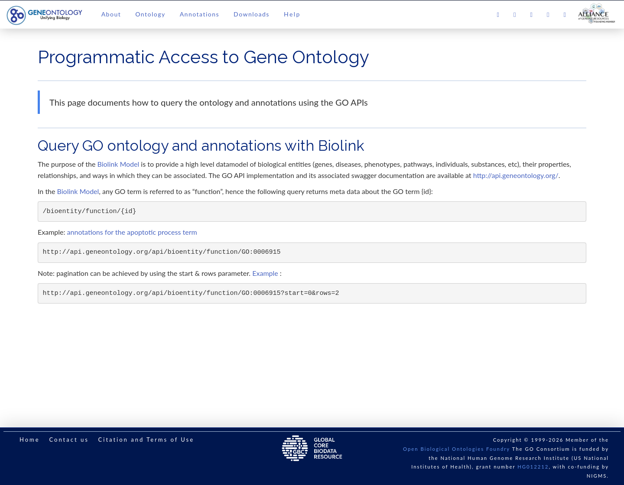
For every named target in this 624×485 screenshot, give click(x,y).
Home (30, 439)
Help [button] (292, 14)
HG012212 (533, 466)
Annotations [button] (199, 14)
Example (265, 273)
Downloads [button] (252, 14)
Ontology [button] (150, 14)
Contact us (68, 439)
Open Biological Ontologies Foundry (456, 449)
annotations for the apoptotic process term (132, 232)
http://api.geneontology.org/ (516, 175)
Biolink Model (119, 164)
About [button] (111, 14)
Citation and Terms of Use (146, 439)
